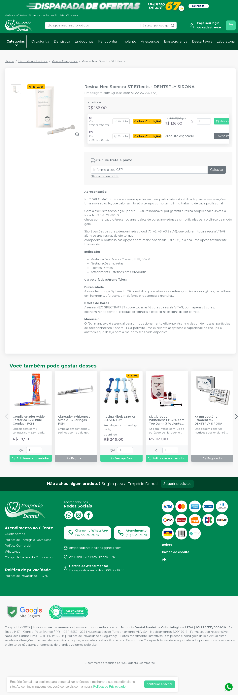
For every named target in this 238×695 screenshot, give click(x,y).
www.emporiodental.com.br (97, 627)
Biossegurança (175, 41)
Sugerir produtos (177, 484)
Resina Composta (65, 61)
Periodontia (107, 41)
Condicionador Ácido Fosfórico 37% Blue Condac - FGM (29, 420)
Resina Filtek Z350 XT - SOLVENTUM (121, 418)
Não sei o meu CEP (105, 176)
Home (9, 61)
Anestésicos (150, 41)
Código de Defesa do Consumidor (29, 557)
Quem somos (15, 534)
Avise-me (224, 136)
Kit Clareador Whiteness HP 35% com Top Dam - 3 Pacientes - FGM (166, 420)
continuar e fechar (159, 684)
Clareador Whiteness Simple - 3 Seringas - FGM (74, 420)
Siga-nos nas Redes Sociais (46, 15)
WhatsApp (73, 15)
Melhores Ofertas (16, 15)
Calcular (216, 170)
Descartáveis (202, 41)
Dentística (62, 41)
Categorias (16, 41)
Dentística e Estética (33, 61)
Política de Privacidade (109, 686)
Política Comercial (18, 545)
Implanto (128, 41)
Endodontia (84, 41)
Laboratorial (226, 41)
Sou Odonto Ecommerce (138, 662)
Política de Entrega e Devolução (28, 540)
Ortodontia (40, 41)
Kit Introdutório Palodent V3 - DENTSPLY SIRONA (208, 420)
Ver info (121, 121)
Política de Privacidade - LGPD (26, 576)
